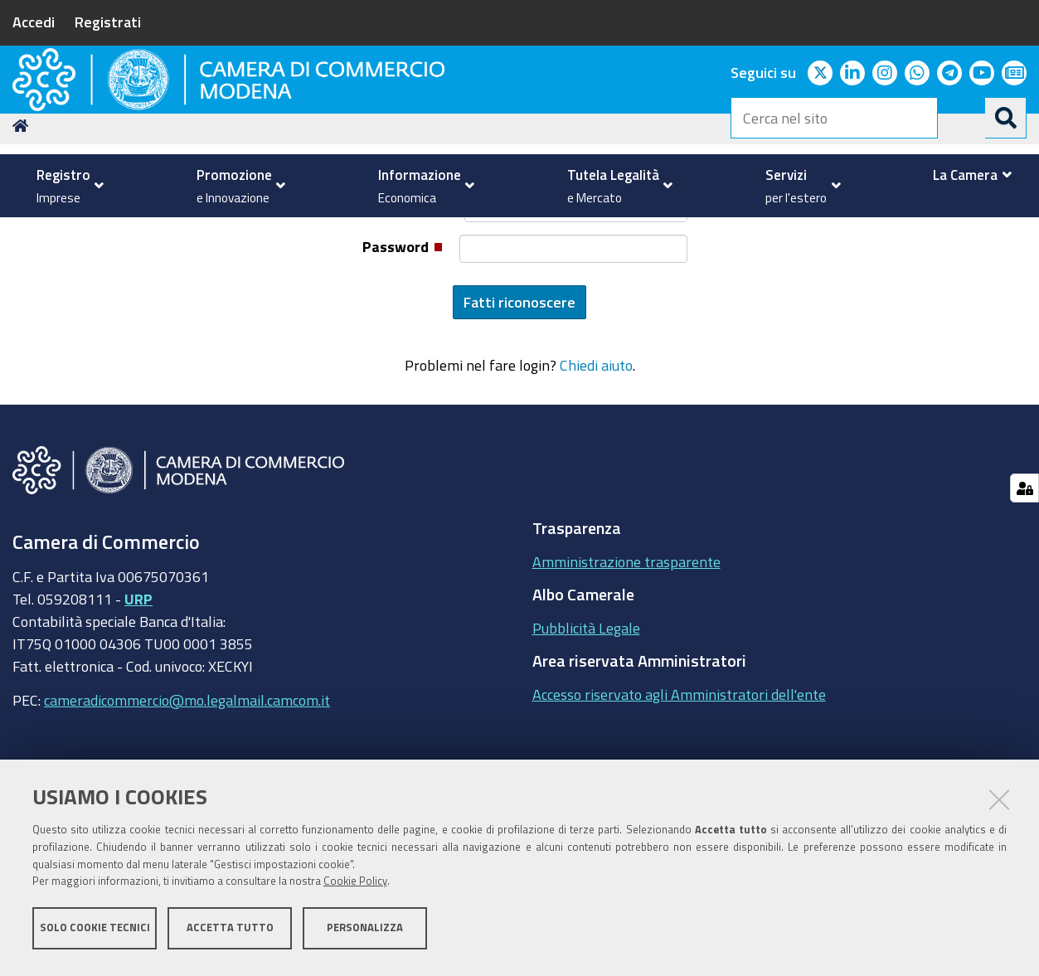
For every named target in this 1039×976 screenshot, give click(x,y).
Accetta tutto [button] (230, 932)
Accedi (33, 21)
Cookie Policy (355, 886)
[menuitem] (66, 185)
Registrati (108, 21)
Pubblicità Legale (586, 737)
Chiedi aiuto (596, 475)
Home (23, 235)
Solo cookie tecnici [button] (95, 932)
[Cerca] (1006, 117)
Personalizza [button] (365, 932)
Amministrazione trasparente (626, 670)
